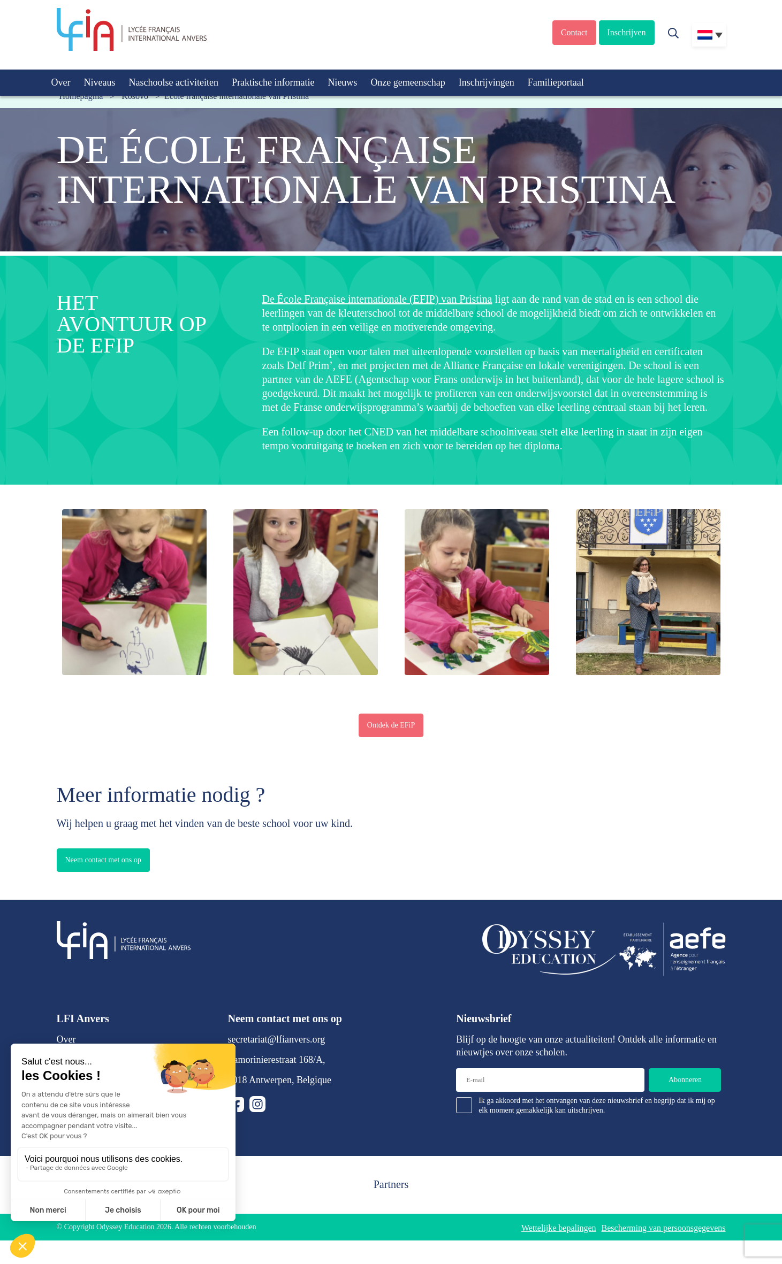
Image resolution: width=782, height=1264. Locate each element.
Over (61, 82)
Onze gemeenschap (407, 82)
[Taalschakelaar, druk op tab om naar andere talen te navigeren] (709, 35)
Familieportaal (556, 82)
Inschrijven (627, 32)
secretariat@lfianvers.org (276, 1039)
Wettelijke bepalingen (558, 1227)
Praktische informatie (273, 82)
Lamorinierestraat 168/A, (276, 1059)
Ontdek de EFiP (391, 725)
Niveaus (99, 82)
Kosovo (135, 96)
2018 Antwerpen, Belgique (279, 1080)
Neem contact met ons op (103, 860)
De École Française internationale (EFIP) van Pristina (377, 299)
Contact (574, 32)
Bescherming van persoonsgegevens (664, 1227)
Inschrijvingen (486, 82)
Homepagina (81, 96)
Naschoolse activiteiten (173, 82)
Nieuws (342, 82)
